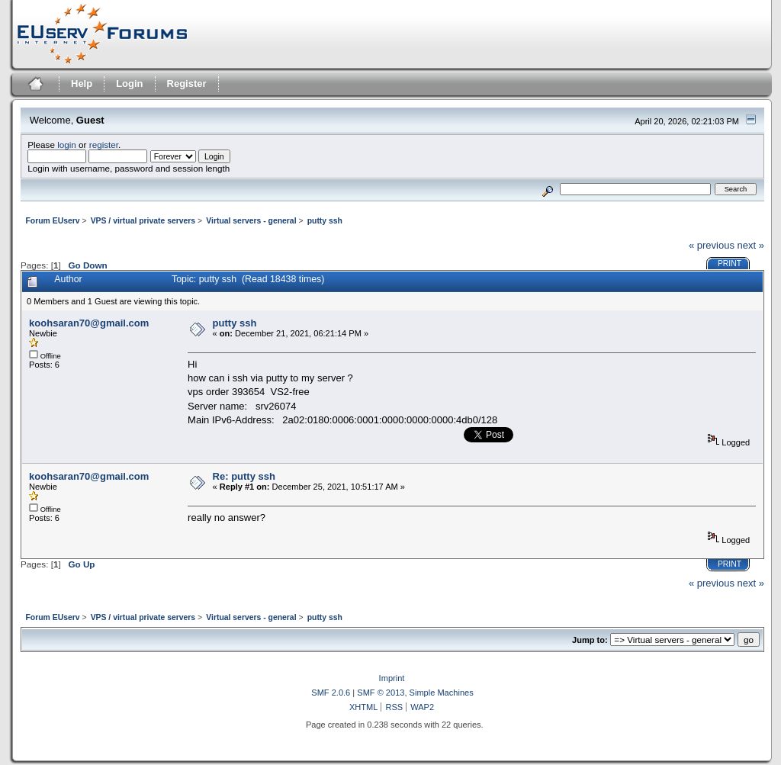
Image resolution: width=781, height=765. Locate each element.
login (66, 144)
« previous (711, 245)
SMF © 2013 (380, 692)
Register (187, 83)
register (103, 144)
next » (751, 245)
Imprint (392, 678)
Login (129, 83)
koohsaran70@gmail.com (89, 323)
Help (81, 83)
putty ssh (235, 323)
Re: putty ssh (244, 476)
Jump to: (590, 639)
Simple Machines (442, 692)
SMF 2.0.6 (330, 692)
